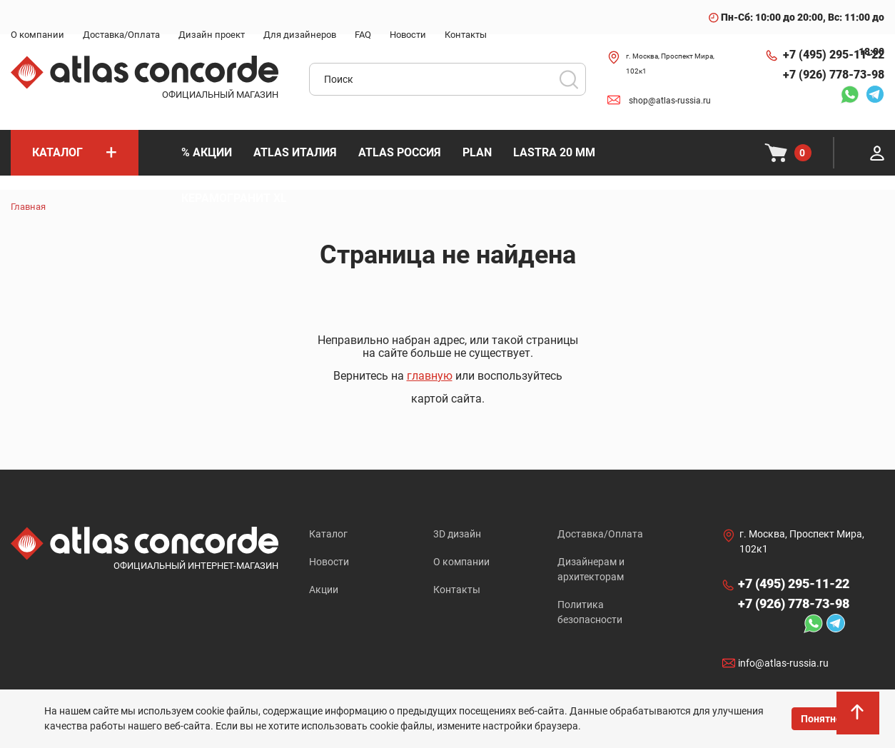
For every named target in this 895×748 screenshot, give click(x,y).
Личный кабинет (877, 153)
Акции (323, 589)
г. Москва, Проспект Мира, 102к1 (670, 63)
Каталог (328, 534)
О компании (461, 561)
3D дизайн (457, 534)
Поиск (569, 79)
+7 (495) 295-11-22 (833, 54)
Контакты (456, 589)
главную (429, 376)
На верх (858, 716)
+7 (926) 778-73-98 (833, 74)
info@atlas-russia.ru (783, 663)
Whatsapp (849, 94)
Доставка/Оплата (600, 534)
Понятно (821, 718)
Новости (329, 561)
